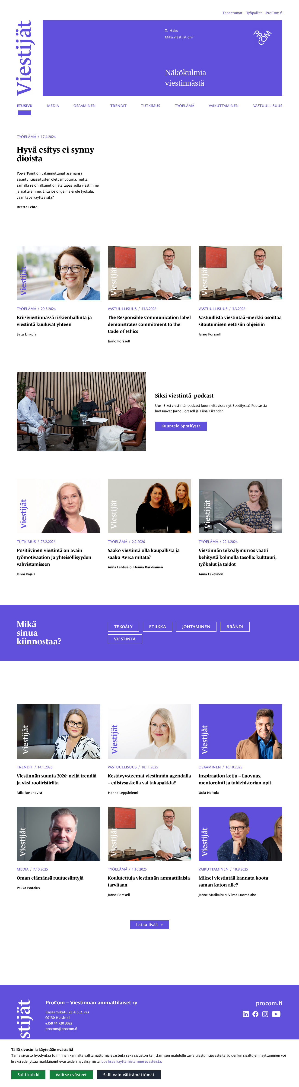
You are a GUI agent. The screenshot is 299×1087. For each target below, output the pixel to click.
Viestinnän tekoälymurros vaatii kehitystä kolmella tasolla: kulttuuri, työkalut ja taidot (237, 557)
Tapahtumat (232, 13)
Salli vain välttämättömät (129, 1074)
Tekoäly (123, 626)
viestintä (125, 639)
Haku (171, 30)
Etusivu (24, 106)
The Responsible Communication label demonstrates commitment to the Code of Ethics (149, 324)
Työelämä (184, 105)
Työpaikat (254, 13)
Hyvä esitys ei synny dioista (55, 154)
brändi (234, 626)
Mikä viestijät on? (179, 37)
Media (53, 105)
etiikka (157, 626)
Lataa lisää (147, 924)
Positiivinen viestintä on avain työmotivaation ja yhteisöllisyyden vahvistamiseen (54, 557)
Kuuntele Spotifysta (181, 426)
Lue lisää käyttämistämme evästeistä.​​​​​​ (131, 1061)
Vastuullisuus (267, 105)
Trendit (118, 105)
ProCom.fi (274, 13)
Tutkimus (150, 105)
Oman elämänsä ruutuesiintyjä (50, 877)
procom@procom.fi (61, 1029)
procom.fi (269, 1003)
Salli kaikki (28, 1074)
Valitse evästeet (71, 1074)
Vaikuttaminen (224, 105)
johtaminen (196, 626)
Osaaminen (84, 105)
